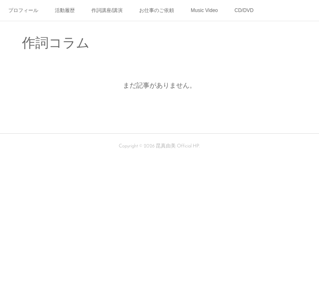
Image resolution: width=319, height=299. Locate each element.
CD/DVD (244, 10)
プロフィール (23, 10)
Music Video (204, 10)
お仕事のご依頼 (156, 10)
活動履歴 (65, 10)
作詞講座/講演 (107, 10)
